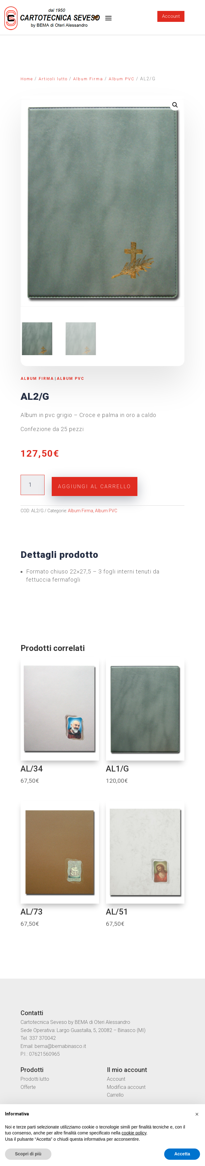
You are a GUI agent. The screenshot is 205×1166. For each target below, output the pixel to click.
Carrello (115, 1094)
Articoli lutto (53, 79)
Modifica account (126, 1086)
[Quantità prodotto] (33, 484)
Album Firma (88, 79)
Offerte (28, 1086)
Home (27, 79)
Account (171, 16)
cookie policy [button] (134, 1132)
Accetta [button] (182, 1153)
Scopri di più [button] (28, 1153)
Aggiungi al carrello (94, 486)
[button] (197, 1114)
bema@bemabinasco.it (60, 1045)
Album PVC (122, 79)
